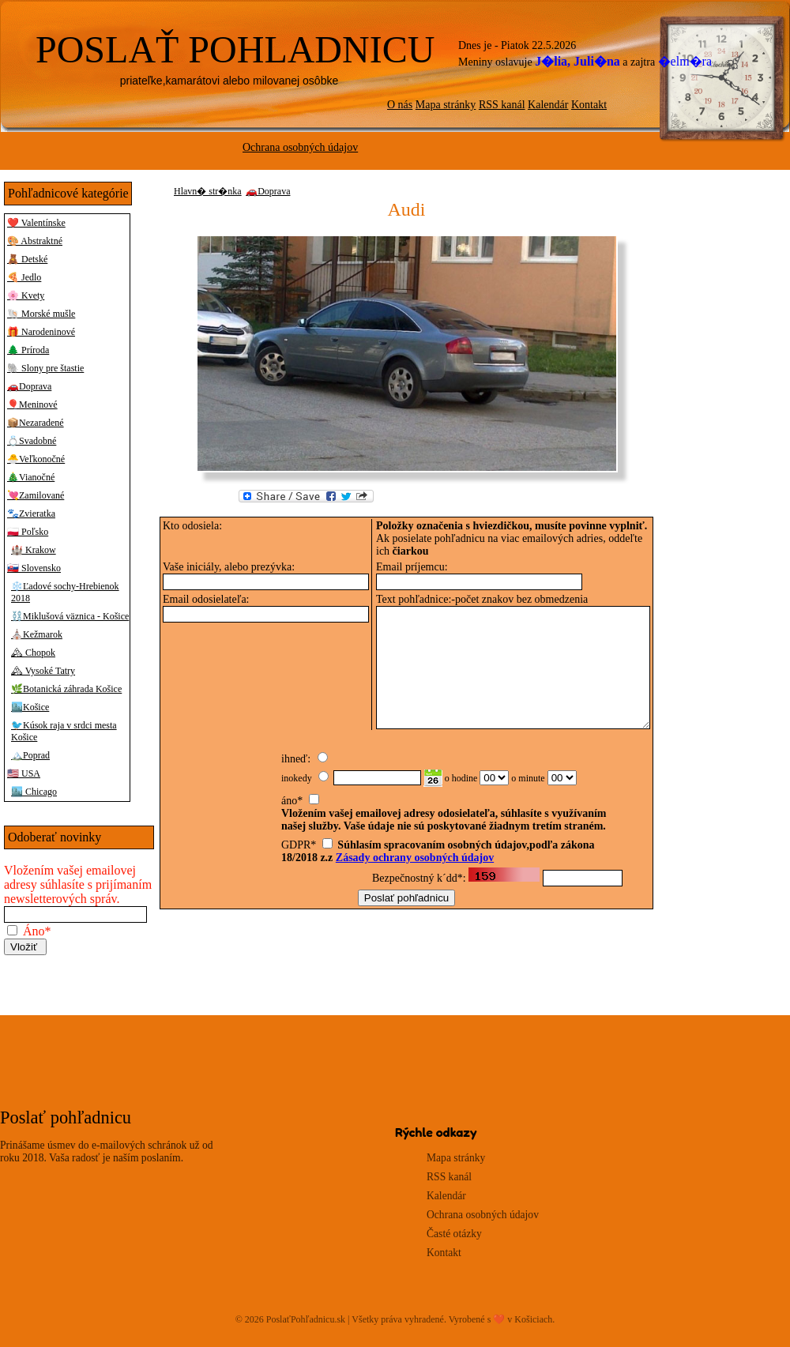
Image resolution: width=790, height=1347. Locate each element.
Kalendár (548, 105)
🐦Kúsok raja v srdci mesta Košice (64, 731)
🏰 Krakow (33, 549)
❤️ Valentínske (36, 222)
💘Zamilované (35, 495)
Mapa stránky (446, 105)
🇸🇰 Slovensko (34, 568)
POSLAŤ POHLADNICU (235, 49)
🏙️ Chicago (34, 791)
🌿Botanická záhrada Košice (66, 688)
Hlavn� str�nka (208, 191)
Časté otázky (454, 1234)
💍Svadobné (31, 440)
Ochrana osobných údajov (300, 147)
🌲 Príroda (28, 350)
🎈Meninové (32, 404)
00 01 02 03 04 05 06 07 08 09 (494, 788)
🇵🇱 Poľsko (27, 531)
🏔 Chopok (33, 652)
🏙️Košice (30, 707)
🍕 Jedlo (24, 277)
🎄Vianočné (31, 477)
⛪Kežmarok (36, 634)
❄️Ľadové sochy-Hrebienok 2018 (65, 592)
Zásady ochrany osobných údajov (415, 869)
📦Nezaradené (35, 422)
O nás (399, 105)
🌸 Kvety (25, 295)
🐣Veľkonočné (36, 459)
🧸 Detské (27, 259)
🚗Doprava (29, 386)
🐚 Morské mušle (41, 313)
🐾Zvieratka (31, 513)
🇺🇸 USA (23, 773)
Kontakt (589, 105)
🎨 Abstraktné (34, 240)
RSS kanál (502, 105)
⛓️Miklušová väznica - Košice (70, 616)
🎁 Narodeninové (41, 331)
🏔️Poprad (30, 755)
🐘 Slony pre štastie (45, 368)
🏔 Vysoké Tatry (43, 670)
